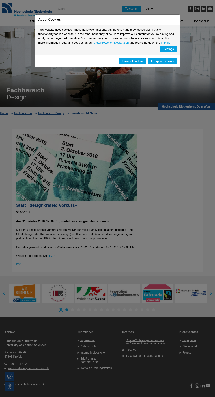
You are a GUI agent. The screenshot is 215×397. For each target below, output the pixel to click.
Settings (168, 49)
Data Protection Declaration (111, 42)
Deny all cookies (132, 61)
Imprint (165, 42)
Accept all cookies (162, 61)
